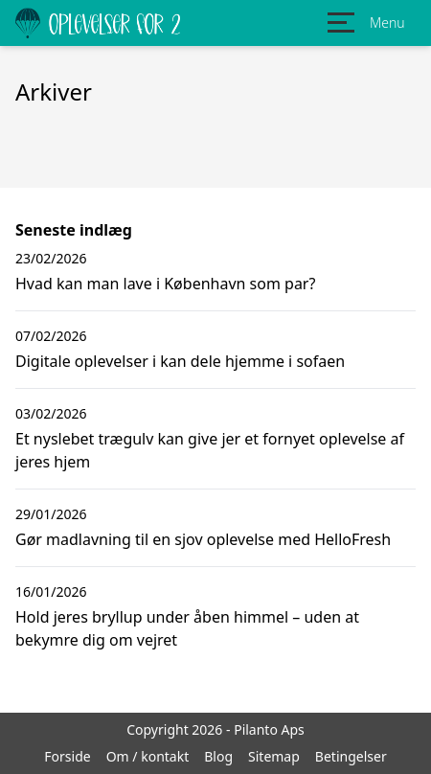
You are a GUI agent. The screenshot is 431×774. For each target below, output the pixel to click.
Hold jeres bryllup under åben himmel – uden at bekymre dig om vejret (187, 628)
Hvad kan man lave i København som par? (165, 283)
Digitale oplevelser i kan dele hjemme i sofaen (180, 361)
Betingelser (351, 756)
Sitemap (274, 756)
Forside (67, 756)
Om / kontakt (148, 756)
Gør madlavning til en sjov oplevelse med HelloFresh (203, 539)
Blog (218, 756)
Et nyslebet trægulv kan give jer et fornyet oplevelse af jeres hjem (209, 450)
